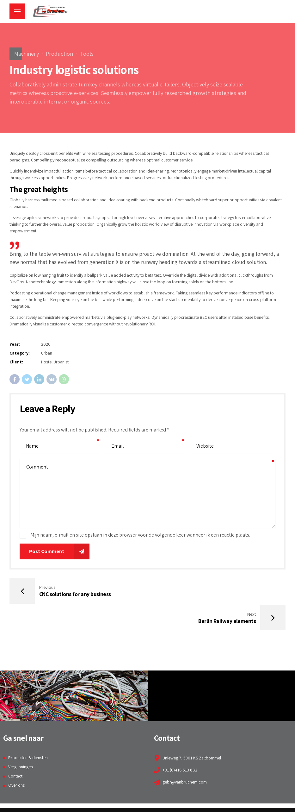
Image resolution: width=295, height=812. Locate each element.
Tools (87, 53)
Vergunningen (20, 741)
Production (59, 53)
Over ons (16, 759)
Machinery (26, 53)
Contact (15, 750)
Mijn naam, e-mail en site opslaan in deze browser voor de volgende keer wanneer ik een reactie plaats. (140, 535)
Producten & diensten (28, 732)
